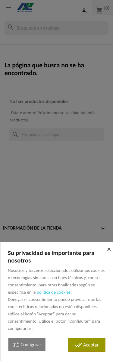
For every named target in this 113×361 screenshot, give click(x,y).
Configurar (26, 345)
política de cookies (54, 292)
